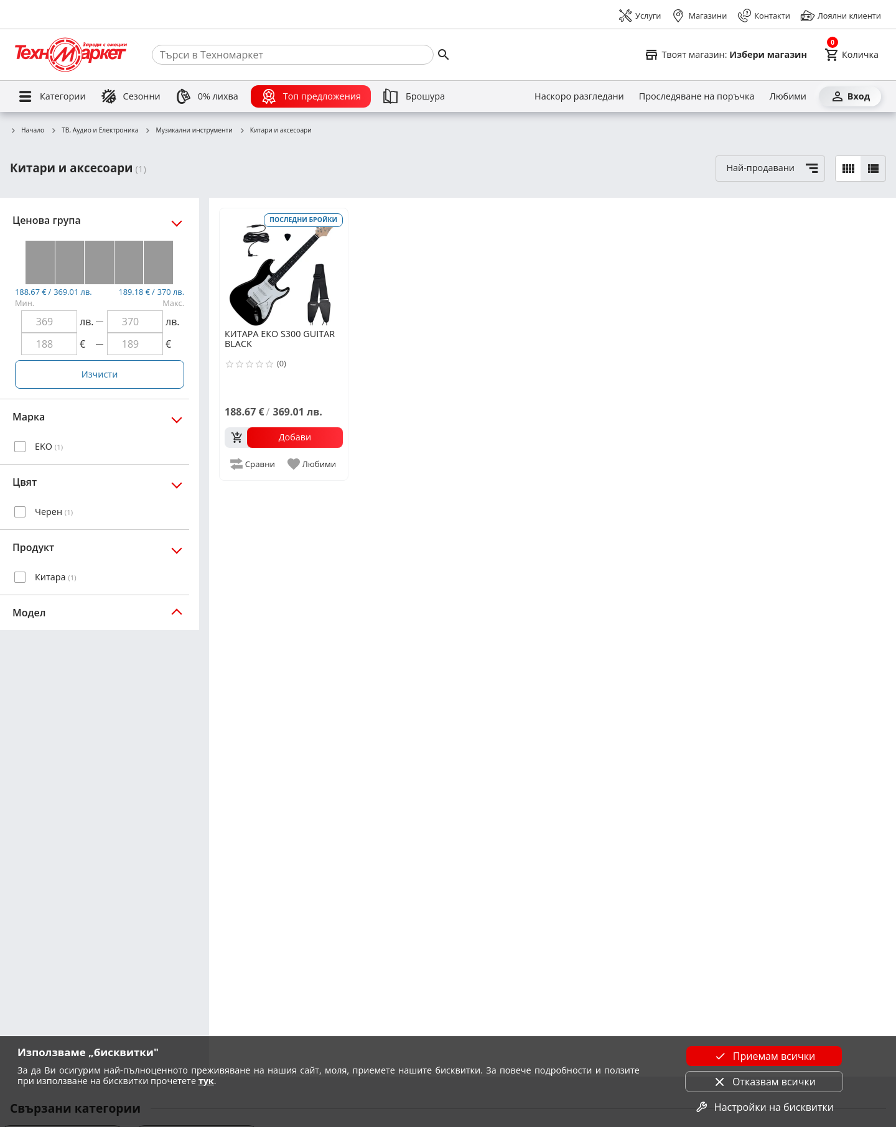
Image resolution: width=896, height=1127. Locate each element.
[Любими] (788, 96)
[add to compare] (253, 464)
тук (206, 1081)
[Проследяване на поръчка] (697, 96)
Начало (27, 130)
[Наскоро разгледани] (579, 96)
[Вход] (850, 96)
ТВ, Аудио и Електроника (94, 130)
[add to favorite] (312, 464)
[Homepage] (71, 54)
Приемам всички (764, 1056)
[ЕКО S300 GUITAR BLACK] (284, 267)
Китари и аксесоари (275, 130)
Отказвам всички (764, 1081)
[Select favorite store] (725, 54)
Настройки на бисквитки (764, 1107)
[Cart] (851, 54)
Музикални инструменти (188, 130)
